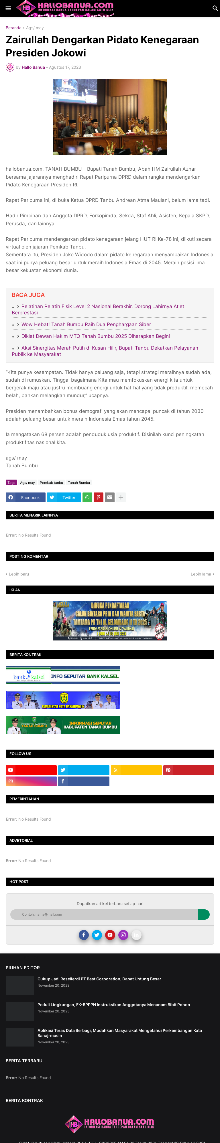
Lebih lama (201, 574)
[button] (8, 8)
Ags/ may (35, 28)
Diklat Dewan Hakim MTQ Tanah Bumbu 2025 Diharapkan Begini (95, 336)
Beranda (13, 28)
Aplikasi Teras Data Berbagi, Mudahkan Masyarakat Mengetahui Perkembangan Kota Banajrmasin (120, 1033)
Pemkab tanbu (51, 482)
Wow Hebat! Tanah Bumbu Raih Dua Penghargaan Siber (86, 324)
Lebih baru (19, 574)
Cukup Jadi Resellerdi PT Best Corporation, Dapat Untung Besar (99, 978)
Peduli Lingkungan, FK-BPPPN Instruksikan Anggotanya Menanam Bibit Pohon (114, 1004)
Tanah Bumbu (79, 482)
